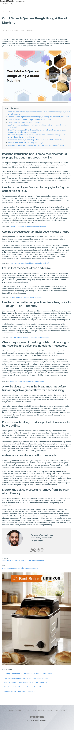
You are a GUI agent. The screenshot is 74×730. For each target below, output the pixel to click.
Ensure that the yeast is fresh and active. (24, 122)
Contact (27, 710)
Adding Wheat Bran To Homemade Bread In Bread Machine (28, 674)
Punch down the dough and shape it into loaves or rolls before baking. (36, 140)
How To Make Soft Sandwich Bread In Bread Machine (25, 687)
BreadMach (37, 716)
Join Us (49, 710)
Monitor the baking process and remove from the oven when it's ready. (36, 145)
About (18, 710)
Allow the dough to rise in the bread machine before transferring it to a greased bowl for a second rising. (36, 136)
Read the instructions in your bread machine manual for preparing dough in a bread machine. (39, 113)
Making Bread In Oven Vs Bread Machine (26, 297)
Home (11, 710)
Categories (20, 1)
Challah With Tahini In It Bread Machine (19, 691)
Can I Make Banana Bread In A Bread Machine (20, 568)
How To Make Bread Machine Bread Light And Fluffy (30, 263)
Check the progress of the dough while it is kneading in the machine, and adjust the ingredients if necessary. (37, 131)
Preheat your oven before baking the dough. (25, 142)
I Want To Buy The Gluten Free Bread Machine (28, 227)
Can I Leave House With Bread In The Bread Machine (23, 560)
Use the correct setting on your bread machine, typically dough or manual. (37, 126)
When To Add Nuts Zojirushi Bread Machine (27, 381)
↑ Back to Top (59, 710)
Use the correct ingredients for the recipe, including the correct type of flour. (38, 117)
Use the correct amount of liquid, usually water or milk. (29, 119)
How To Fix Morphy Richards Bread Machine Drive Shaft (26, 682)
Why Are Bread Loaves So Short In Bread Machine (29, 337)
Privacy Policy (38, 710)
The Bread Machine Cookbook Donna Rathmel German (26, 678)
